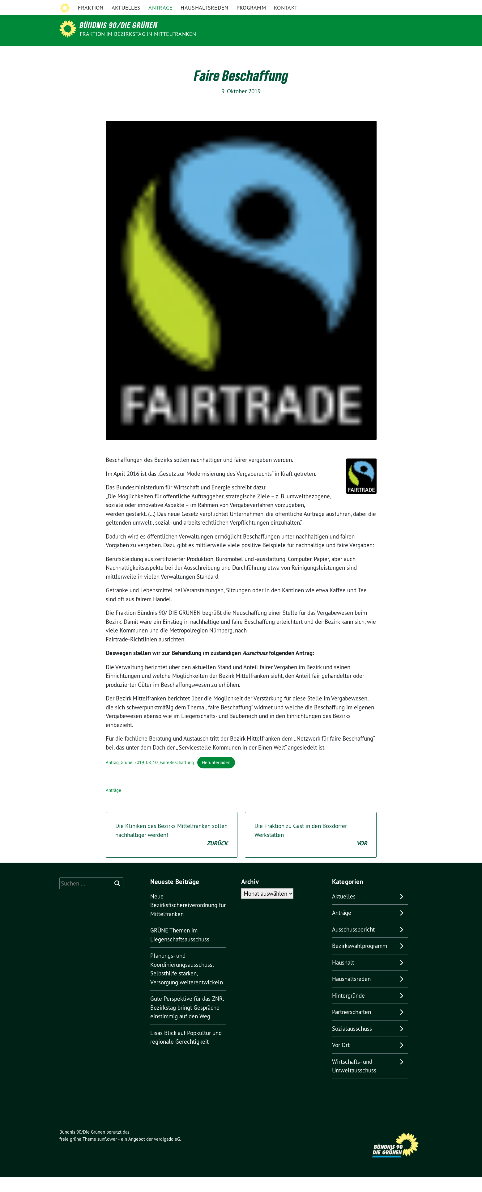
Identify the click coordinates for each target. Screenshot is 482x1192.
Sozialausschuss (352, 1043)
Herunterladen (216, 777)
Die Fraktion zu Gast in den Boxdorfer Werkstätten (310, 850)
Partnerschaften (351, 1027)
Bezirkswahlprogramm (359, 961)
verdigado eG (167, 1154)
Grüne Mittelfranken (335, 6)
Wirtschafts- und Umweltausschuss (354, 1081)
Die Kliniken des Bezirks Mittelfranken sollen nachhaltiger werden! (171, 850)
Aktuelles (126, 53)
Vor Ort (341, 1060)
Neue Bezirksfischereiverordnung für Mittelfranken (188, 920)
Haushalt (343, 977)
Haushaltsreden (204, 53)
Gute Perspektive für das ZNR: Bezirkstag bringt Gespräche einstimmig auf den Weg (187, 1022)
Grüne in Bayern (379, 6)
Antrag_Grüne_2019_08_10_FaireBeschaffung (150, 777)
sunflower (107, 1154)
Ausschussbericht (353, 944)
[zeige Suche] (412, 6)
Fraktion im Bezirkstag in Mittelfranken (138, 33)
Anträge (160, 53)
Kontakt (285, 53)
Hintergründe (348, 1010)
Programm (251, 53)
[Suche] (403, 6)
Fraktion (90, 53)
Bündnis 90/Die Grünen (119, 25)
